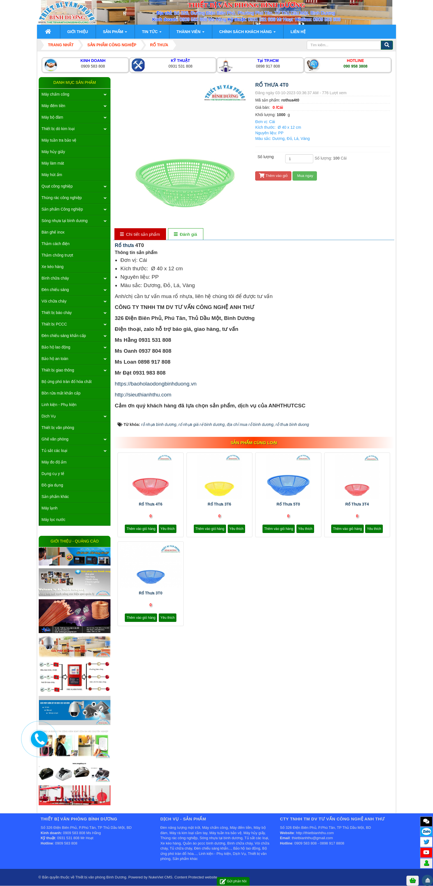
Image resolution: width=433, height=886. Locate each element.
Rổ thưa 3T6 (219, 504)
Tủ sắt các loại (54, 450)
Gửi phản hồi (233, 881)
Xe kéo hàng (53, 266)
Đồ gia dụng (52, 485)
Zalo (426, 831)
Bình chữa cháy (55, 278)
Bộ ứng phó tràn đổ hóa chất (67, 381)
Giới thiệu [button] (77, 31)
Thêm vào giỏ (273, 176)
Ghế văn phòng (55, 439)
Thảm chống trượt (57, 255)
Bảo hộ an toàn (55, 358)
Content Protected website (195, 877)
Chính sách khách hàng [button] (247, 33)
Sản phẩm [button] (115, 33)
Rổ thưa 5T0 (288, 504)
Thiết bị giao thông (58, 370)
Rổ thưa (125, 245)
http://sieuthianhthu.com (143, 395)
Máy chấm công (55, 94)
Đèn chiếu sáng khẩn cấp (64, 335)
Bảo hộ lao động (56, 347)
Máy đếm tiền (53, 105)
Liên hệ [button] (298, 31)
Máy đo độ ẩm (54, 462)
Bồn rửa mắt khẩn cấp (61, 393)
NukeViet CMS (160, 877)
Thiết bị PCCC (54, 324)
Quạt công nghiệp (57, 186)
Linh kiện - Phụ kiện (59, 404)
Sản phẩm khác (55, 496)
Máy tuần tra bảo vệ (59, 140)
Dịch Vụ (49, 416)
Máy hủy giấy (53, 151)
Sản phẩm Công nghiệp (62, 209)
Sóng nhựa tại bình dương (64, 220)
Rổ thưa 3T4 (357, 504)
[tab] (140, 234)
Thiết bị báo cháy (57, 312)
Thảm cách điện (56, 243)
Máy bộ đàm (52, 117)
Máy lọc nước (53, 519)
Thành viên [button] (190, 33)
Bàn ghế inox (53, 232)
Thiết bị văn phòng (58, 427)
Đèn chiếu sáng (55, 289)
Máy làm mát (53, 163)
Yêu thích (167, 529)
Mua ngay (304, 176)
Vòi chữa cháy (54, 301)
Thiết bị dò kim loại (58, 128)
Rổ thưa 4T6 (150, 504)
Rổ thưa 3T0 (150, 593)
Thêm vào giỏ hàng (140, 529)
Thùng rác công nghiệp (62, 197)
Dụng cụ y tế (53, 473)
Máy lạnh (49, 508)
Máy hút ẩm (52, 174)
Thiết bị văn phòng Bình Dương (100, 877)
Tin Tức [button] (152, 33)
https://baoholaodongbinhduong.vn (156, 384)
